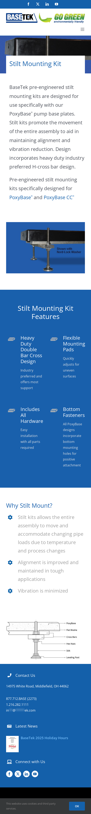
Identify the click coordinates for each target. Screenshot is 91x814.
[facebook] (9, 774)
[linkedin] (26, 774)
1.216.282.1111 (17, 704)
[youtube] (35, 774)
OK (77, 806)
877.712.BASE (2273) (21, 698)
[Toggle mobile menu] (83, 29)
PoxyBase (21, 197)
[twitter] (18, 774)
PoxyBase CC (59, 197)
